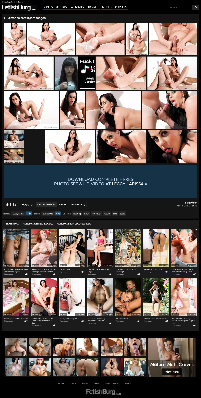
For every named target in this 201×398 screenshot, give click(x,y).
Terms (97, 383)
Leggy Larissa (18, 213)
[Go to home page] (19, 8)
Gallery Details (46, 204)
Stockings (77, 213)
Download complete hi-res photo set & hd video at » (100, 181)
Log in (20, 1)
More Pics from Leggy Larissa (74, 223)
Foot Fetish (96, 213)
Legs (115, 213)
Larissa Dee (48, 213)
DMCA (127, 383)
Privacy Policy (112, 383)
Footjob (107, 213)
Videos (48, 7)
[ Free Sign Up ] (8, 1)
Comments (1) (77, 204)
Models (107, 7)
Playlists (120, 7)
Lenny (186, 205)
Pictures (60, 7)
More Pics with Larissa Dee (38, 223)
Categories (77, 7)
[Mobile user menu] (83, 7)
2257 (138, 383)
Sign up (73, 383)
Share (62, 204)
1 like (13, 204)
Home (61, 383)
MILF (86, 213)
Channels (93, 7)
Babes (122, 213)
